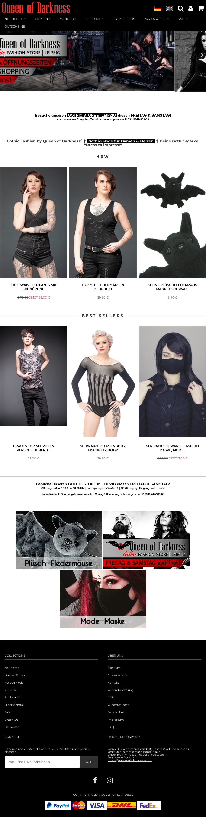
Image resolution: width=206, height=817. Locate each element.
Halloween (12, 727)
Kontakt (113, 682)
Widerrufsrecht (118, 705)
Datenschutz (117, 712)
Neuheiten (12, 667)
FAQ (111, 727)
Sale (7, 712)
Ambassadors (117, 675)
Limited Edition (15, 675)
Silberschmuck (15, 705)
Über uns (114, 667)
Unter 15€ (11, 719)
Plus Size (11, 690)
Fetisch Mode (14, 682)
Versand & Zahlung (121, 690)
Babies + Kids (14, 697)
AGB (111, 697)
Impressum (116, 719)
